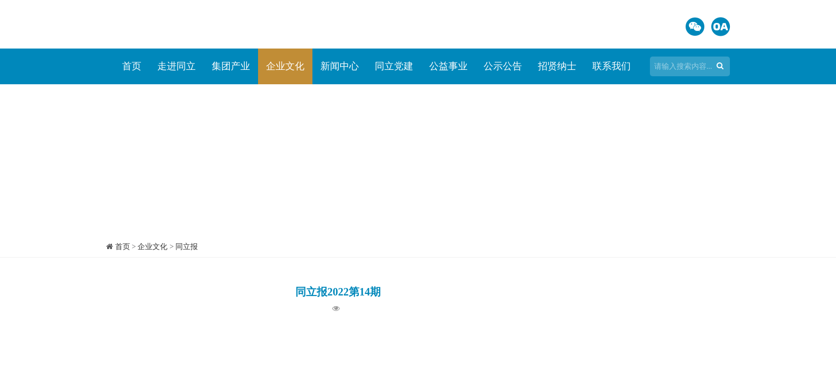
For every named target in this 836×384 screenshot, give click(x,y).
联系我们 (611, 66)
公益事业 (448, 66)
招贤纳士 (557, 66)
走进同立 (176, 66)
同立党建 (394, 66)
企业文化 (285, 66)
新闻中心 (339, 66)
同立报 (186, 247)
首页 (131, 66)
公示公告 (503, 66)
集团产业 (231, 66)
